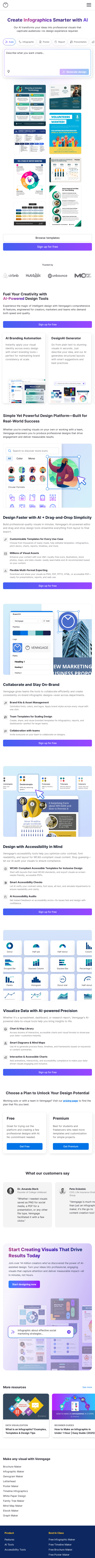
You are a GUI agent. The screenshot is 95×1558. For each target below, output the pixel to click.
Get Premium (70, 1146)
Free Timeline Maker (60, 1544)
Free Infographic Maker (62, 1539)
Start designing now (24, 1284)
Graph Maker (10, 1515)
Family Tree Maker (13, 1500)
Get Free (25, 1146)
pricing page (70, 1100)
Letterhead (9, 1481)
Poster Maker (11, 1486)
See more (87, 1387)
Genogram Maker (13, 1476)
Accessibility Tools (15, 1549)
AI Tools (9, 1544)
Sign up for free (47, 246)
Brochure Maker (12, 1466)
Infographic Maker (13, 1471)
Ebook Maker (11, 1510)
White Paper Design (14, 1495)
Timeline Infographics (15, 1491)
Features (9, 1539)
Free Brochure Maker (60, 1549)
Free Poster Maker (59, 1554)
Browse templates (47, 237)
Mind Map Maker (12, 1505)
